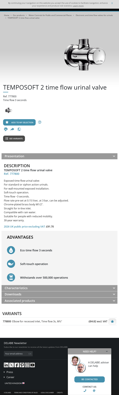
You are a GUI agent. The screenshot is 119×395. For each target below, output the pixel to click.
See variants (14, 138)
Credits (60, 393)
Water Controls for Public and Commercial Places (50, 15)
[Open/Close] (107, 351)
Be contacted (90, 379)
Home (6, 15)
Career (10, 377)
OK (29, 353)
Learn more (78, 5)
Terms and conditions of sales (26, 393)
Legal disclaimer (47, 393)
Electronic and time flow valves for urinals (94, 15)
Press (10, 372)
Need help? (89, 351)
